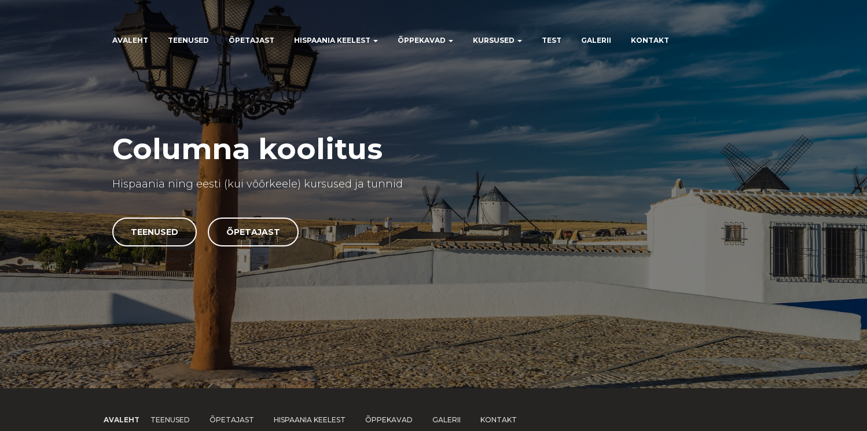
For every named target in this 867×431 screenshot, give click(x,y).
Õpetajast (251, 40)
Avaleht (130, 40)
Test (551, 40)
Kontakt (650, 40)
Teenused (188, 40)
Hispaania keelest (336, 40)
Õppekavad (425, 40)
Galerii (596, 40)
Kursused (497, 40)
